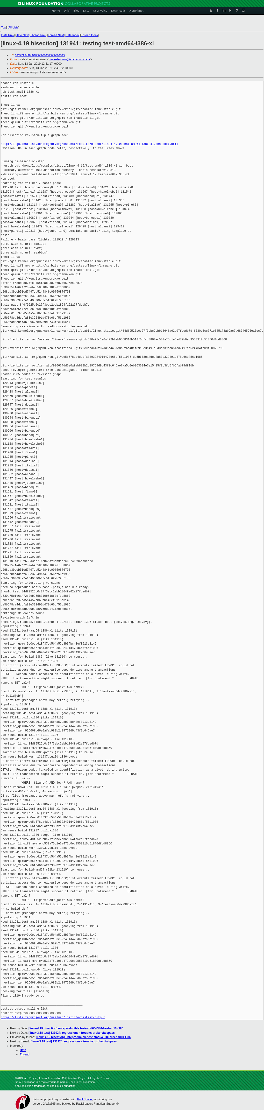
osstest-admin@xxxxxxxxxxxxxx (69, 59)
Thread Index (89, 35)
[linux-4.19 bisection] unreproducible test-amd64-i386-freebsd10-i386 (76, 1028)
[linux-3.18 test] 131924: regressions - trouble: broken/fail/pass (72, 1032)
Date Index (72, 35)
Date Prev (7, 35)
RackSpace (84, 1099)
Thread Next (56, 35)
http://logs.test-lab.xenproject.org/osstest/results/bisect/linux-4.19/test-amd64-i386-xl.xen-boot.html (89, 144)
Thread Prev (38, 35)
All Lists (13, 27)
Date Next (22, 35)
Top (3, 27)
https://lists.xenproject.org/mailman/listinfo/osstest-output (53, 1017)
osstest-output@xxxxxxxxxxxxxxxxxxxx (40, 55)
